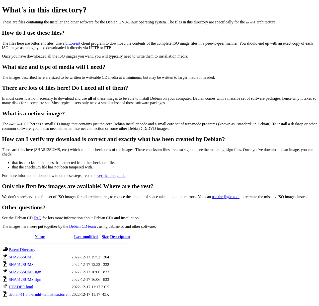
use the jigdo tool (225, 197)
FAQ (37, 218)
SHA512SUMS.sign (25, 279)
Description (120, 236)
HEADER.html (21, 287)
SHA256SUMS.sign (25, 272)
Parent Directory (22, 249)
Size (105, 236)
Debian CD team (82, 226)
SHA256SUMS (21, 257)
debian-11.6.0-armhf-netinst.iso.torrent (40, 294)
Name (40, 236)
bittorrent (73, 43)
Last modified (86, 236)
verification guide (111, 175)
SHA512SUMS (21, 264)
